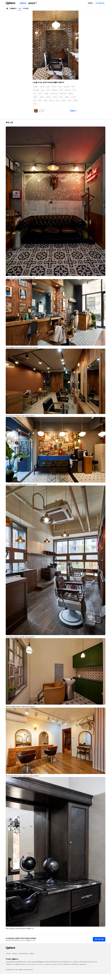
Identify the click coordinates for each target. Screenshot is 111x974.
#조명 (40, 93)
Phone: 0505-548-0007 (51, 962)
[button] (103, 128)
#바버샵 (54, 86)
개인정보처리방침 (23, 953)
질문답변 (32, 3)
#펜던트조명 (63, 93)
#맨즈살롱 (36, 90)
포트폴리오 (13, 8)
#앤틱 (61, 97)
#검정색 (63, 100)
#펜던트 (71, 93)
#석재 (34, 104)
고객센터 (8, 953)
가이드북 (25, 8)
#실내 (42, 90)
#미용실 (35, 86)
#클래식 (67, 97)
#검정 (57, 100)
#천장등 (46, 93)
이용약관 (14, 953)
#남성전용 (66, 86)
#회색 (34, 100)
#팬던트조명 (54, 93)
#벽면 (61, 90)
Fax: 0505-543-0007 (63, 962)
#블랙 (45, 100)
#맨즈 (73, 86)
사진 (19, 8)
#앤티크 (48, 97)
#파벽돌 (75, 100)
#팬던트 (35, 97)
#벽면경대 (54, 90)
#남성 (59, 86)
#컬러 (40, 100)
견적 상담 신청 (99, 939)
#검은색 (51, 100)
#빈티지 (42, 97)
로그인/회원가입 (100, 3)
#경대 (48, 90)
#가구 (74, 90)
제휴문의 (90, 3)
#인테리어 (67, 90)
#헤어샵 (42, 86)
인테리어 (23, 3)
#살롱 (48, 86)
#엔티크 (55, 97)
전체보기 (73, 110)
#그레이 (73, 97)
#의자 (34, 93)
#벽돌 (69, 100)
